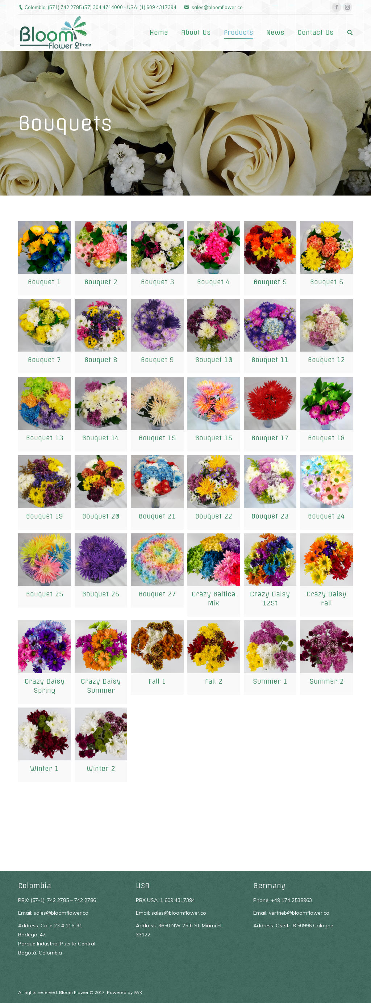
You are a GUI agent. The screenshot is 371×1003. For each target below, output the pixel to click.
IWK (138, 992)
